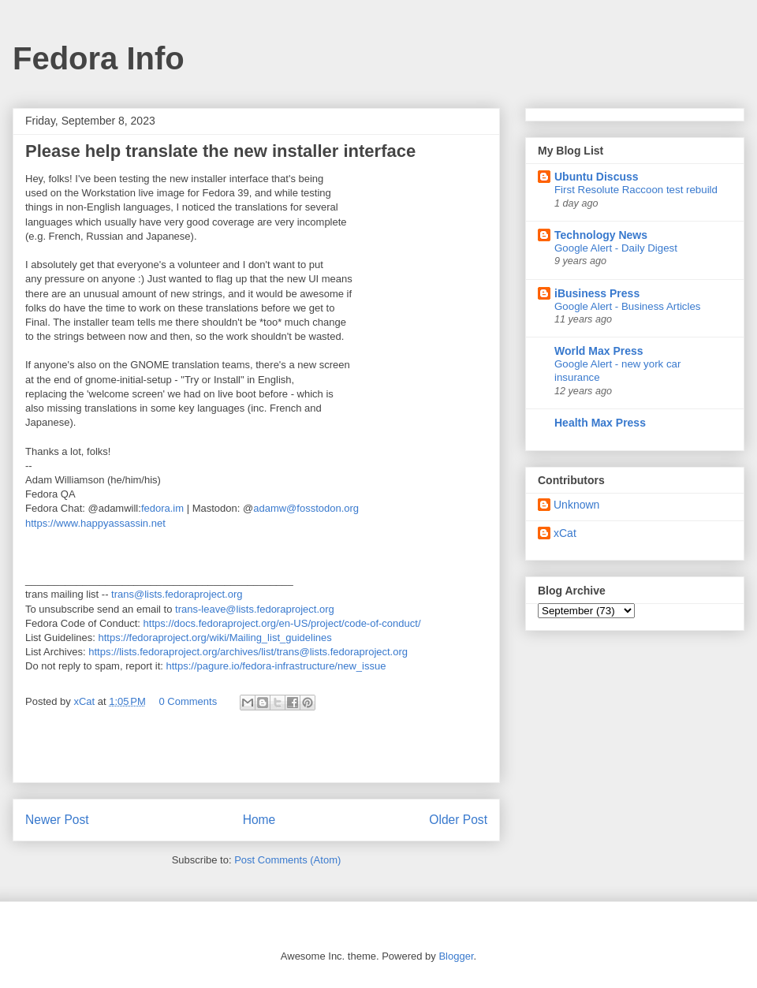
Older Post (458, 819)
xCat (565, 533)
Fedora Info (99, 58)
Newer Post (57, 819)
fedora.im (162, 508)
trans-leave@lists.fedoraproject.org (254, 609)
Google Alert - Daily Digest (615, 248)
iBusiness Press (597, 293)
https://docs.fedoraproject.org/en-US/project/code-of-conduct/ (282, 623)
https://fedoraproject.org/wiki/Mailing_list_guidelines (215, 637)
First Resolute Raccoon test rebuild (636, 190)
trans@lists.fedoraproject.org (176, 594)
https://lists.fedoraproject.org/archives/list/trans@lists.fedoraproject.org (248, 652)
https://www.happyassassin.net (95, 523)
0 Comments (188, 701)
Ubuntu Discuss (596, 176)
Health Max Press (600, 422)
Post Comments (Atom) (287, 860)
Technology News (600, 235)
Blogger (455, 956)
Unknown (576, 504)
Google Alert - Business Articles (627, 306)
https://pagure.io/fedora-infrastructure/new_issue (276, 666)
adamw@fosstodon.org (306, 508)
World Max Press (598, 351)
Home (259, 819)
